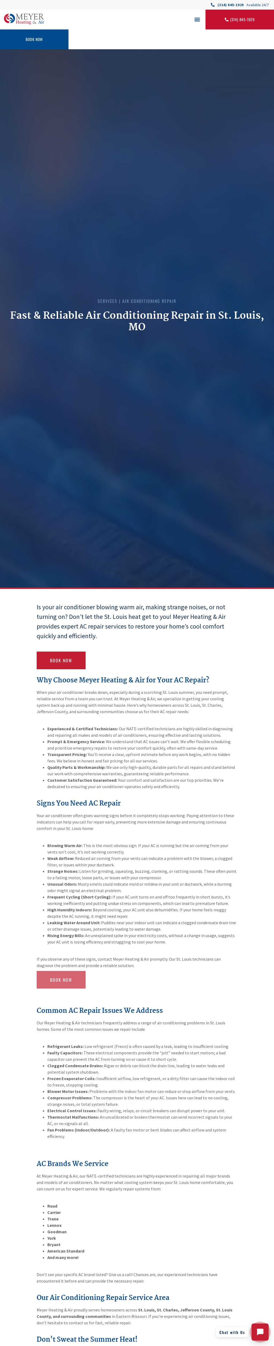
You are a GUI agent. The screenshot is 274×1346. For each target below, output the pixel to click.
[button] (197, 19)
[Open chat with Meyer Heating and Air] (260, 1332)
